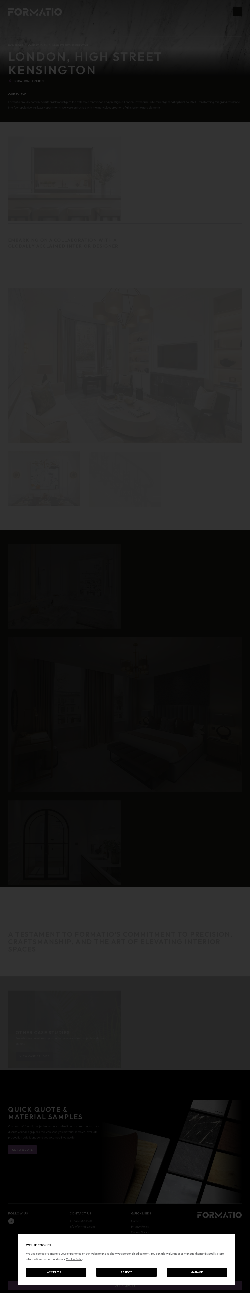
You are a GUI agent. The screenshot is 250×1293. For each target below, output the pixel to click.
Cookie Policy (74, 1259)
